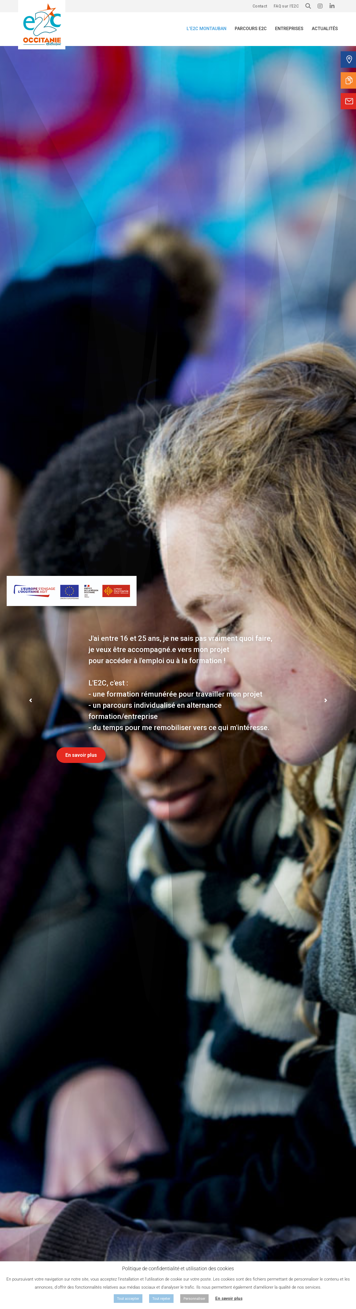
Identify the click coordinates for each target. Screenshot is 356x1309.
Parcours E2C (251, 28)
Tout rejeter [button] (161, 1298)
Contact (260, 6)
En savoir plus (81, 755)
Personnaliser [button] (194, 1298)
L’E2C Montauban (206, 28)
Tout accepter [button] (128, 1298)
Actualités (325, 28)
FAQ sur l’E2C (286, 6)
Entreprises (289, 28)
